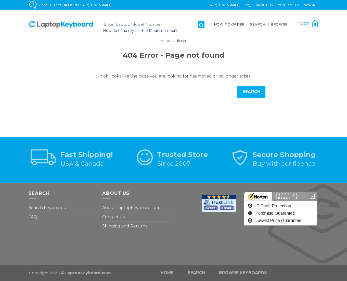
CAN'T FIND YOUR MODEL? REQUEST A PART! (75, 5)
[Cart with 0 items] (308, 23)
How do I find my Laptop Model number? (140, 30)
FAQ (247, 5)
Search (196, 272)
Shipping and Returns (124, 226)
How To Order (229, 24)
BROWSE (279, 24)
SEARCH (257, 24)
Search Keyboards (47, 207)
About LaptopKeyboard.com (131, 207)
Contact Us (288, 5)
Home (167, 272)
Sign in (309, 5)
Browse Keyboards (243, 272)
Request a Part (224, 5)
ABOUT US (264, 5)
